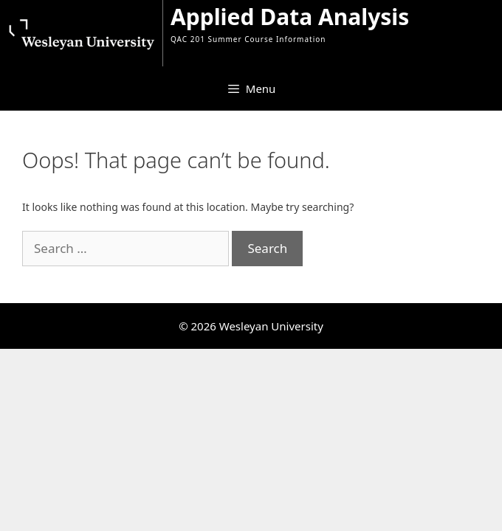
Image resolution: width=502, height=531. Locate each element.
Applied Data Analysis (290, 16)
